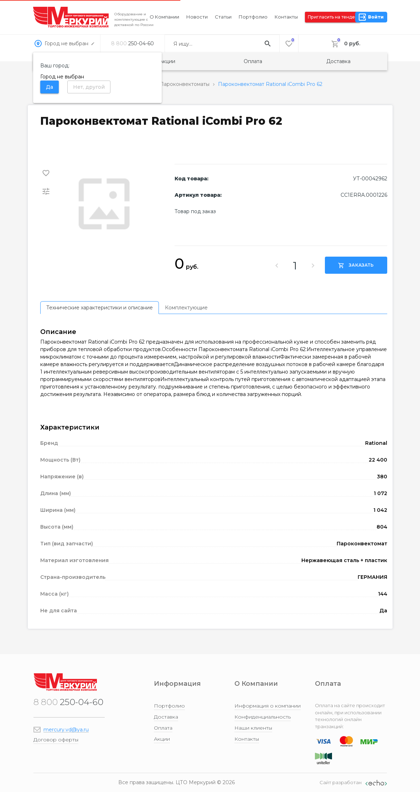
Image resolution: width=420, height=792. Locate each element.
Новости (197, 17)
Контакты (286, 17)
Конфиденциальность (262, 717)
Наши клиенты (253, 728)
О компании (164, 17)
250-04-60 (132, 43)
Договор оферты (55, 739)
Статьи (223, 17)
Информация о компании (267, 706)
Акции (167, 61)
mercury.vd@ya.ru (66, 729)
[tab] (99, 307)
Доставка (338, 61)
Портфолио (253, 17)
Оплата (253, 61)
